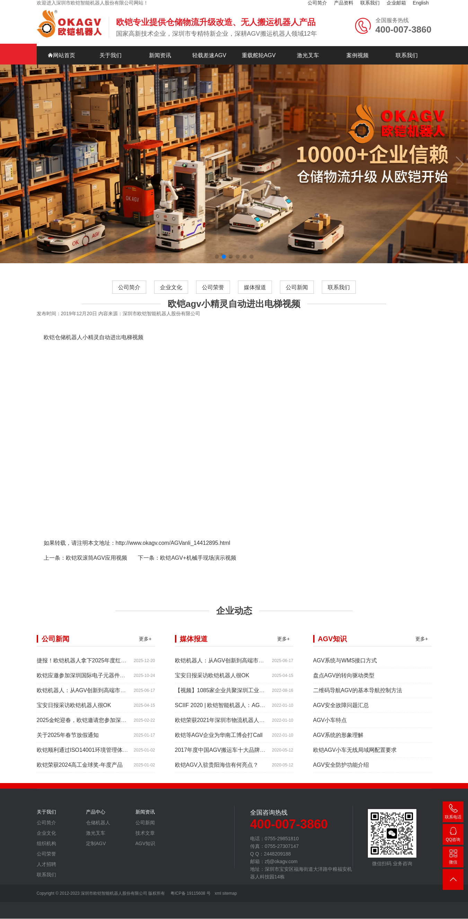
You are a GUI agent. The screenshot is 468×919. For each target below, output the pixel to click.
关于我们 (110, 41)
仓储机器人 (98, 837)
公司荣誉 (213, 302)
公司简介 (128, 302)
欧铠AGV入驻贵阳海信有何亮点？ (217, 780)
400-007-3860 (453, 813)
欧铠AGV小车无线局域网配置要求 (355, 765)
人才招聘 (46, 879)
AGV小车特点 (330, 735)
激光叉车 (308, 41)
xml (218, 893)
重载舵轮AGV (259, 41)
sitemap (229, 893)
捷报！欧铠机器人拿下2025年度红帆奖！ (87, 676)
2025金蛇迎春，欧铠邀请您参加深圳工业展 (90, 735)
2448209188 (453, 835)
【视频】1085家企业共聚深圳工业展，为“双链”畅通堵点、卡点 (252, 705)
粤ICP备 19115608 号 (189, 893)
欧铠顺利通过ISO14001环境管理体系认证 (88, 765)
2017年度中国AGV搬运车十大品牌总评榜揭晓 (231, 765)
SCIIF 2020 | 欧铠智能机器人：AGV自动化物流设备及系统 (247, 720)
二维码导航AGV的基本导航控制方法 (358, 705)
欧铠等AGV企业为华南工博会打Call (219, 750)
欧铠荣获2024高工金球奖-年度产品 (80, 780)
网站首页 (61, 41)
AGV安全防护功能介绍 (341, 780)
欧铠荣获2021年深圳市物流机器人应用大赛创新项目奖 (242, 735)
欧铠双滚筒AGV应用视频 (96, 573)
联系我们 (407, 41)
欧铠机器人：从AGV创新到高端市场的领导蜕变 (95, 705)
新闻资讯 (160, 41)
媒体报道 (255, 302)
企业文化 (171, 302)
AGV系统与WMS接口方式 (345, 676)
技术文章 (145, 848)
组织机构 (46, 858)
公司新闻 (297, 302)
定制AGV (96, 858)
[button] (217, 242)
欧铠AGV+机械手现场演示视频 (198, 573)
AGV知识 (145, 858)
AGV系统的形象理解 (338, 750)
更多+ (145, 654)
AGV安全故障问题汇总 (341, 720)
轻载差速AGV (209, 41)
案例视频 (357, 41)
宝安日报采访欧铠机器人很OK (74, 720)
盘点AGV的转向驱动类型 (344, 691)
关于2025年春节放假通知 (68, 750)
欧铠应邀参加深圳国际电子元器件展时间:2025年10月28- (106, 691)
